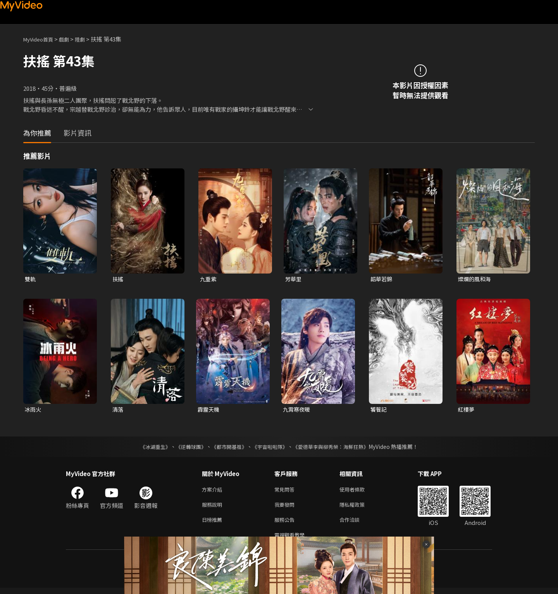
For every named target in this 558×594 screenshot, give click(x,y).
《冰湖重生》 (148, 448)
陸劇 (87, 39)
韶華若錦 (382, 279)
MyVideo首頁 (41, 39)
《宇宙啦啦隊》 (270, 448)
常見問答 (286, 491)
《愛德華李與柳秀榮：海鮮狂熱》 (335, 448)
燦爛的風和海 (475, 279)
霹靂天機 (209, 410)
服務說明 (213, 508)
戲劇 (70, 39)
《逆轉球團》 (186, 448)
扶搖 (118, 279)
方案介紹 (213, 491)
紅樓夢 (466, 410)
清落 (118, 410)
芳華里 (294, 279)
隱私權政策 (358, 508)
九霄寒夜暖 (297, 410)
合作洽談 (355, 524)
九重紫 (208, 279)
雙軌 (30, 279)
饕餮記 (379, 410)
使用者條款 (358, 491)
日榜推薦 (213, 524)
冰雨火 (33, 410)
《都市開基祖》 (227, 448)
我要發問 (286, 508)
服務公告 (286, 524)
